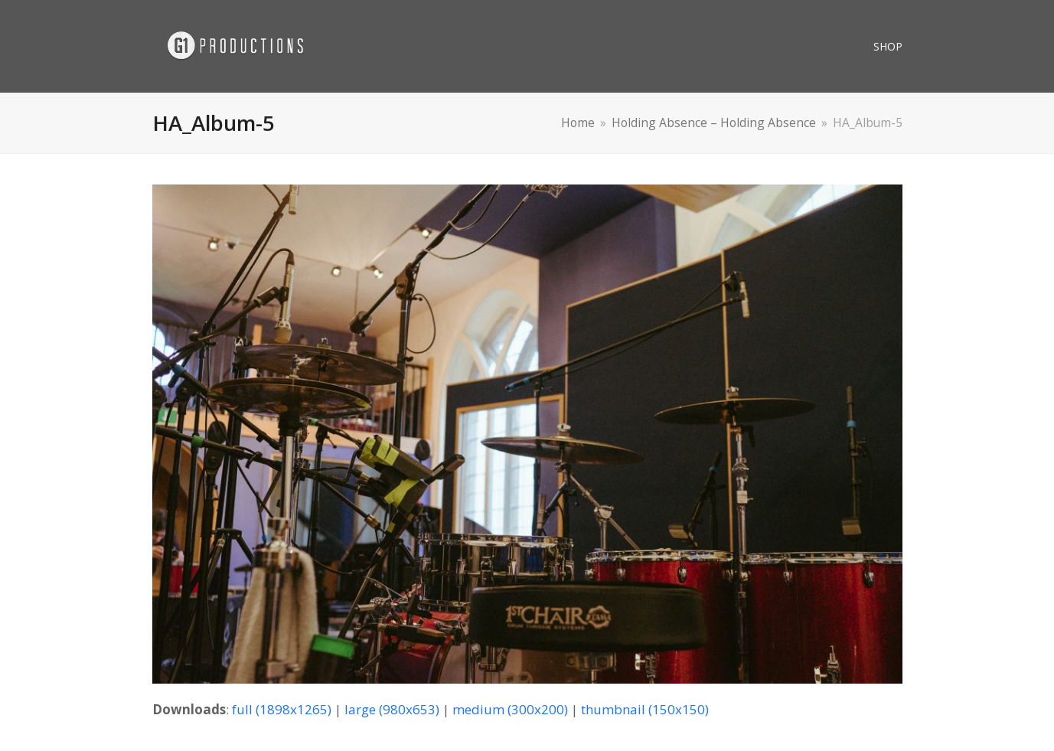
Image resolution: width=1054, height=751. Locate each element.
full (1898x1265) (281, 709)
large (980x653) (391, 709)
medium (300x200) (510, 709)
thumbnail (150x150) (645, 709)
